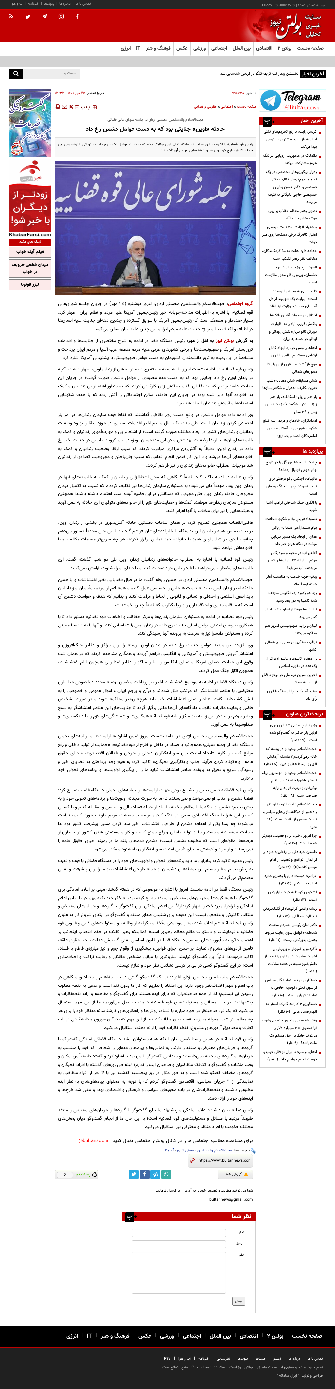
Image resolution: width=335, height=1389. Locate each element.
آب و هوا (17, 4)
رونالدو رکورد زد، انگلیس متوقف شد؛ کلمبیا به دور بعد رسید (292, 597)
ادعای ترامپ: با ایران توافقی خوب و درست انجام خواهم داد (290, 1055)
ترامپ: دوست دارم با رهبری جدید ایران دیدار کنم (290, 879)
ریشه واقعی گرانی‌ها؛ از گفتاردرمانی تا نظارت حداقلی (290, 912)
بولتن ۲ (284, 48)
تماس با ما (83, 4)
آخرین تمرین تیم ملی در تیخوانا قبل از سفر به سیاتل (289, 678)
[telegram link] (155, 1174)
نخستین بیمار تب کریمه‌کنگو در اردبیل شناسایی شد (259, 74)
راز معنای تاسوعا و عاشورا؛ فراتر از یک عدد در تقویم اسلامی (291, 662)
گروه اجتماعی (240, 304)
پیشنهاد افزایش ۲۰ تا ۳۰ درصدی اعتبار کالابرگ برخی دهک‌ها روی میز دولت (289, 234)
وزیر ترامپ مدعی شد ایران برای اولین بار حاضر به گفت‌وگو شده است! (293, 732)
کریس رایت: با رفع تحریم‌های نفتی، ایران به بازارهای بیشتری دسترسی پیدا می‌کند (289, 139)
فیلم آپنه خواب (30, 252)
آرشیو (277, 1359)
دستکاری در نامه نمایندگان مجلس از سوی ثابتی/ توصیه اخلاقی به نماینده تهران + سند (291, 987)
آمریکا (169, 1150)
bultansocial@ (94, 1141)
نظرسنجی (223, 1359)
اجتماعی (227, 107)
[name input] (179, 1233)
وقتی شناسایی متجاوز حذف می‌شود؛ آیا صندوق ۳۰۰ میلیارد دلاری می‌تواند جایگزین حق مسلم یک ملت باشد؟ (289, 1032)
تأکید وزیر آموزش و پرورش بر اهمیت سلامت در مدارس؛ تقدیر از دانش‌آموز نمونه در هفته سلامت (290, 960)
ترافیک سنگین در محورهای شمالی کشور (291, 646)
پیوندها (49, 4)
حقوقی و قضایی (205, 107)
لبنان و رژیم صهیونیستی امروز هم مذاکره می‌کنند (291, 629)
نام (241, 1232)
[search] (16, 74)
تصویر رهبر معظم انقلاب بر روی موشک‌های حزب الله (292, 214)
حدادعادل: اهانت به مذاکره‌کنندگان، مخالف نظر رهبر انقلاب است (289, 255)
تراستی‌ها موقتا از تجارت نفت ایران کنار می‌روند (291, 613)
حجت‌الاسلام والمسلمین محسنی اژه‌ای (204, 1150)
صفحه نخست (310, 48)
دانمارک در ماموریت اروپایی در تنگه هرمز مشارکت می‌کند (290, 159)
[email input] (179, 1244)
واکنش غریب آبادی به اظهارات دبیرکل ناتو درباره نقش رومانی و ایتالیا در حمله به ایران (293, 331)
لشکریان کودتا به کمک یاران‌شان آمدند (292, 896)
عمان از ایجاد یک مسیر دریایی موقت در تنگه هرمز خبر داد (294, 540)
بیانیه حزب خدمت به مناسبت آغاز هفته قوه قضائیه (291, 580)
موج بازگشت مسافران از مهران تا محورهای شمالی (292, 368)
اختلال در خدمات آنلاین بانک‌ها (293, 315)
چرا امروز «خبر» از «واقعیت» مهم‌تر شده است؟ (289, 839)
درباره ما (65, 4)
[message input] (179, 1273)
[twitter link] (134, 1174)
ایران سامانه (288, 1376)
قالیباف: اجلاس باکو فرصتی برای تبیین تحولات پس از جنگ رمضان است (291, 486)
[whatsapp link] (166, 1174)
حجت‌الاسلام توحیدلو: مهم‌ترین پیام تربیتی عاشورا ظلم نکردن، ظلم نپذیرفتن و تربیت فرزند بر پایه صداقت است (289, 784)
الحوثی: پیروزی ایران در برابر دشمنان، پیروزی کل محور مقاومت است (291, 275)
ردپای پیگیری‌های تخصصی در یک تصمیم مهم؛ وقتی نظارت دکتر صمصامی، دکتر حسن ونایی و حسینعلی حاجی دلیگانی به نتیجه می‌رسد (291, 187)
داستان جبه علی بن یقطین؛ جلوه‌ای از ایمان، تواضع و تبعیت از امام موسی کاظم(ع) (290, 859)
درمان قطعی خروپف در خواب (30, 268)
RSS (167, 1359)
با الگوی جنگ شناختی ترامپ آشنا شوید (291, 506)
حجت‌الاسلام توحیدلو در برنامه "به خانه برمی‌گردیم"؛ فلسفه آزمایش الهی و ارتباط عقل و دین (290, 756)
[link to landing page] (293, 26)
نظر (241, 1255)
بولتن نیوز (225, 341)
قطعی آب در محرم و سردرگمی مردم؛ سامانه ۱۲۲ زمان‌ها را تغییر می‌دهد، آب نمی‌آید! (292, 560)
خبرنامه (33, 4)
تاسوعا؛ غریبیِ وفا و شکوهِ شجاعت (291, 519)
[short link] (224, 1161)
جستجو (261, 1359)
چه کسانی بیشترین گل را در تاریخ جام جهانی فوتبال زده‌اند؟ (291, 466)
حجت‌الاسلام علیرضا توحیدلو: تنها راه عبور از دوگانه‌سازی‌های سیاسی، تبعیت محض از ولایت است (290, 815)
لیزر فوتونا (30, 284)
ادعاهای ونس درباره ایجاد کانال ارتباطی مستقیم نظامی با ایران (293, 351)
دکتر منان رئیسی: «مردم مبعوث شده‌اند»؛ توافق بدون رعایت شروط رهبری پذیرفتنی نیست (291, 932)
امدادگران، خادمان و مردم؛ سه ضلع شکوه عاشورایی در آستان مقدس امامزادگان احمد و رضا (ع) (290, 428)
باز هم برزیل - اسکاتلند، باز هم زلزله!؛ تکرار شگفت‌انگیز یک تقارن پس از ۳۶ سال (291, 404)
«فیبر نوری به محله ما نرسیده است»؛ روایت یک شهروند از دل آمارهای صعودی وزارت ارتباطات (293, 298)
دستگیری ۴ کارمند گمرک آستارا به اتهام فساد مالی (291, 1008)
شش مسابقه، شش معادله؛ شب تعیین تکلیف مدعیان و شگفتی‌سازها (289, 384)
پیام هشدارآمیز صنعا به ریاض (294, 528)
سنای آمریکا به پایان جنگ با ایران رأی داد (292, 695)
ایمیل (240, 1243)
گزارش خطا (236, 1174)
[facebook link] (145, 1174)
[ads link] (292, 100)
